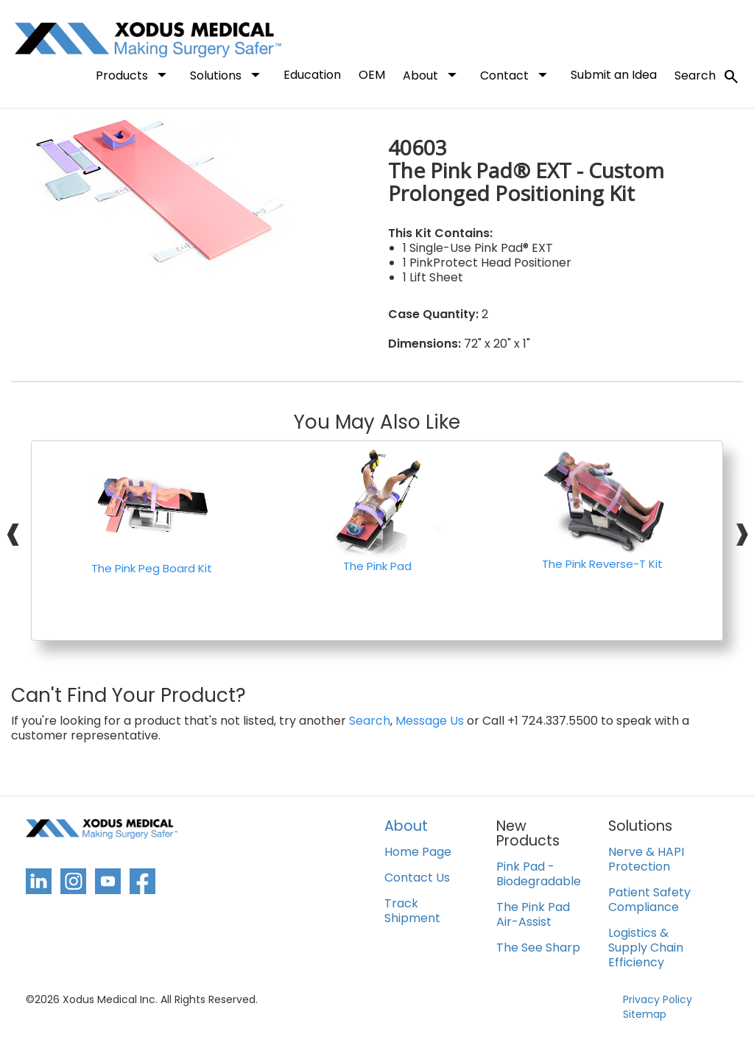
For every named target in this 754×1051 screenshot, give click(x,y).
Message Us (429, 721)
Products (134, 74)
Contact (516, 74)
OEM (372, 74)
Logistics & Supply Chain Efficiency (645, 948)
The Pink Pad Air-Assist (533, 915)
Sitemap (644, 1014)
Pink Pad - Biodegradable (538, 875)
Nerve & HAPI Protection (646, 860)
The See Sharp (538, 948)
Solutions (228, 74)
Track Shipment (412, 911)
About (432, 74)
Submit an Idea (614, 74)
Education (312, 74)
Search (707, 76)
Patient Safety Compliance (649, 900)
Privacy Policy (657, 999)
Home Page (417, 852)
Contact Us (417, 878)
